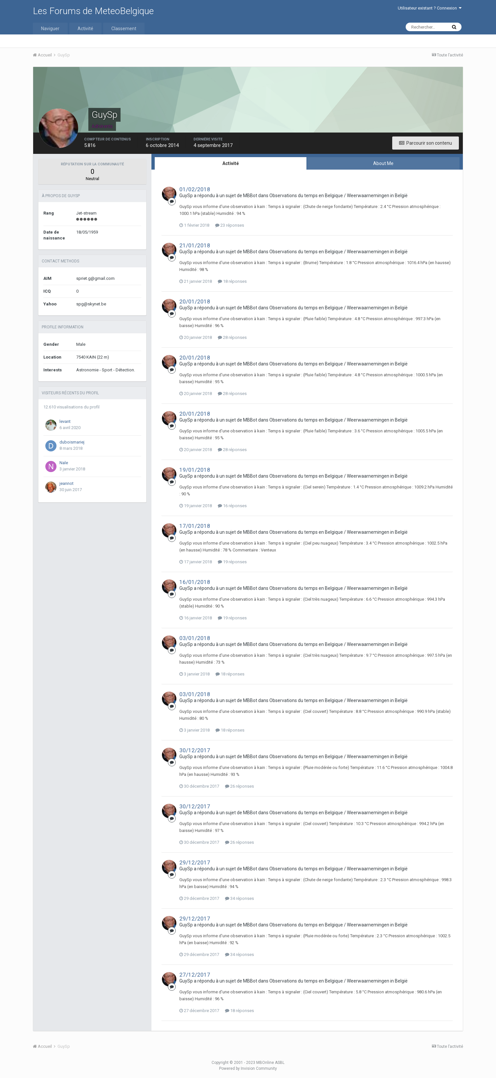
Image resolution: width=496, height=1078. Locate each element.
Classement (123, 28)
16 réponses (232, 505)
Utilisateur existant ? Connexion (430, 8)
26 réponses (239, 786)
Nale (63, 462)
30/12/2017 (194, 750)
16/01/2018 (194, 582)
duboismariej (71, 442)
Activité (85, 28)
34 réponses (239, 898)
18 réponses (232, 281)
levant (65, 421)
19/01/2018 (194, 469)
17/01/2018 (194, 526)
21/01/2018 (194, 245)
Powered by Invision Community (248, 1068)
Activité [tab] (230, 163)
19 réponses (232, 561)
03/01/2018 (194, 638)
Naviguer (50, 28)
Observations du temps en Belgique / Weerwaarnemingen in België (338, 195)
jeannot (66, 483)
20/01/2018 (194, 301)
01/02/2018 (194, 189)
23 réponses (229, 225)
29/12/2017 (194, 862)
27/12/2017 (194, 974)
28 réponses (232, 337)
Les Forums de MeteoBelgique (93, 11)
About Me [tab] (383, 163)
